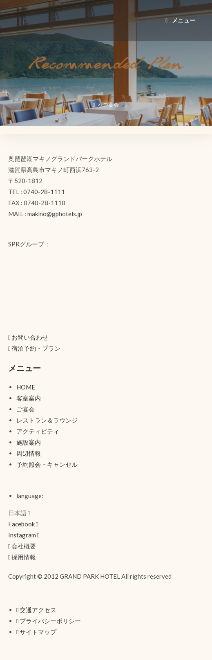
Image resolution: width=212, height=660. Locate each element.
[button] (28, 337)
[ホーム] (94, 104)
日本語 (19, 513)
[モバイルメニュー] (180, 20)
